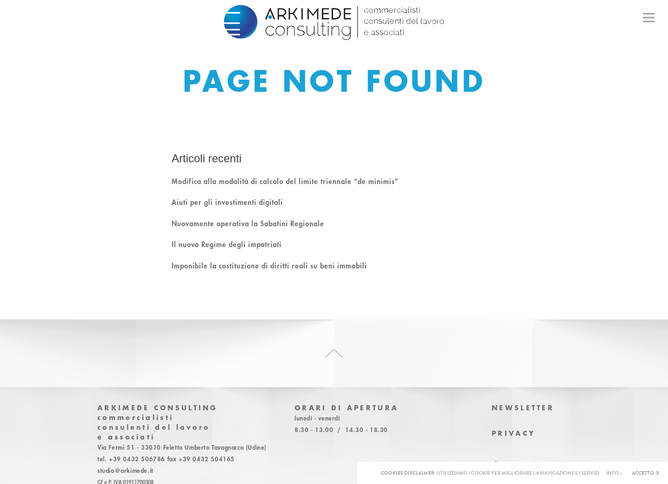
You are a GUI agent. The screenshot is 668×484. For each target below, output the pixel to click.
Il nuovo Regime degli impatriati (227, 244)
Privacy (513, 433)
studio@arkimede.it (125, 470)
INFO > (614, 473)
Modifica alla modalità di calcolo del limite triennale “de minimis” (285, 181)
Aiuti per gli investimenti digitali (227, 202)
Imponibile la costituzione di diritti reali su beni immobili (269, 265)
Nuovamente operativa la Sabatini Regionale (248, 223)
